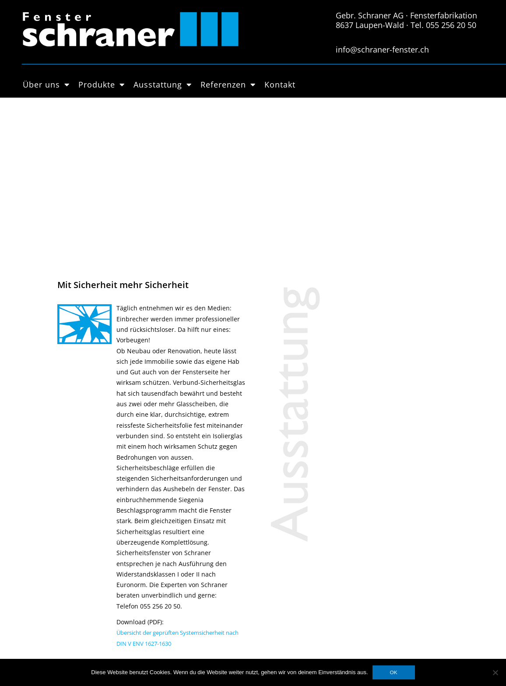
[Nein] (495, 672)
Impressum (184, 542)
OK (393, 672)
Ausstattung (163, 84)
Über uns (46, 84)
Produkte (101, 84)
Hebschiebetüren (101, 574)
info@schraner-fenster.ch (382, 49)
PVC (81, 563)
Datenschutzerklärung (200, 531)
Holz (82, 542)
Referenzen (228, 84)
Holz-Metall (92, 552)
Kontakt (279, 84)
